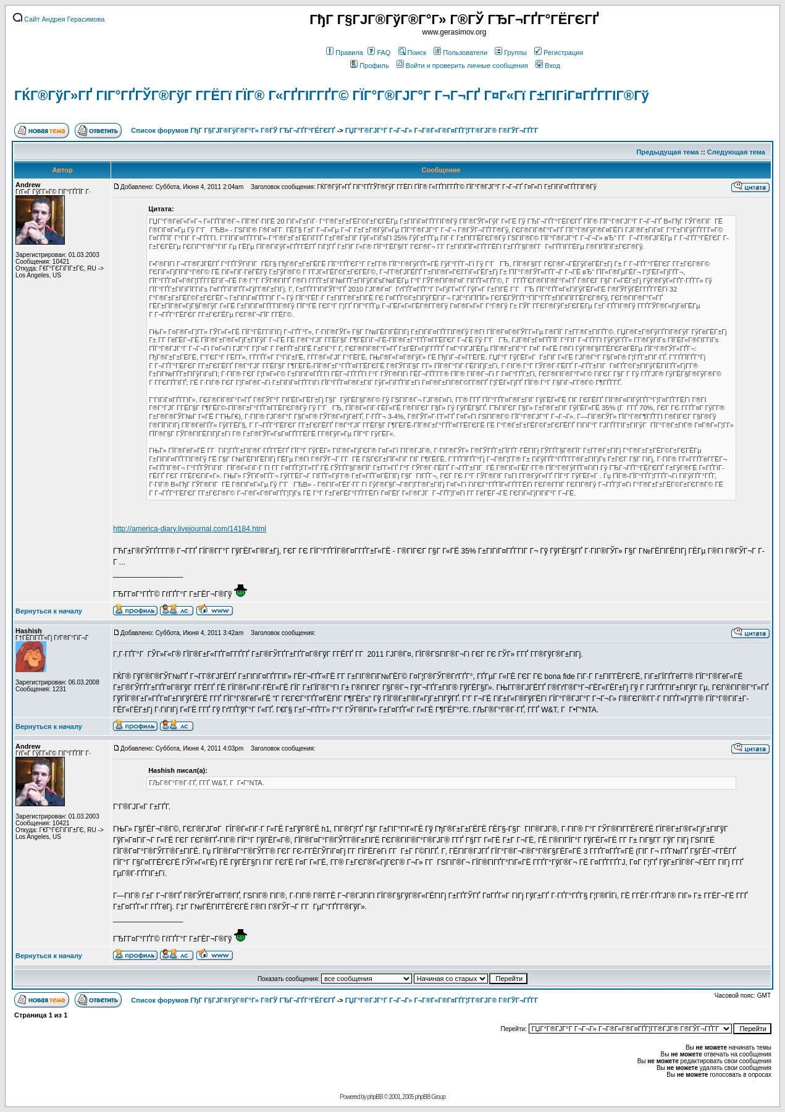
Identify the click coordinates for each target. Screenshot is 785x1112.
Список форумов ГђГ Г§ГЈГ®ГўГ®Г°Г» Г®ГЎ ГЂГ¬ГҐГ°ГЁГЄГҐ (233, 130)
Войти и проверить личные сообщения (462, 65)
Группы (511, 52)
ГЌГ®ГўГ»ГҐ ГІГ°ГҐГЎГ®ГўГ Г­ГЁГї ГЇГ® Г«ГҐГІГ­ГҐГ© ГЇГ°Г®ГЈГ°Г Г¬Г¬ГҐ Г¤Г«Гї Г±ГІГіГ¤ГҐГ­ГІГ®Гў (331, 95)
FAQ (378, 52)
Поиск (412, 52)
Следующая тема (736, 152)
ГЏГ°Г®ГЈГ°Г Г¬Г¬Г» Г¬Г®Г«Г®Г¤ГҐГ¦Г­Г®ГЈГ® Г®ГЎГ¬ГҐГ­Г (442, 130)
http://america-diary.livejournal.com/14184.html (189, 528)
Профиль (369, 65)
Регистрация (558, 52)
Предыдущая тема (668, 152)
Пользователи (460, 52)
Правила (344, 52)
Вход (547, 65)
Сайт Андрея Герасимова (58, 19)
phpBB (375, 1096)
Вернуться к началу (48, 611)
